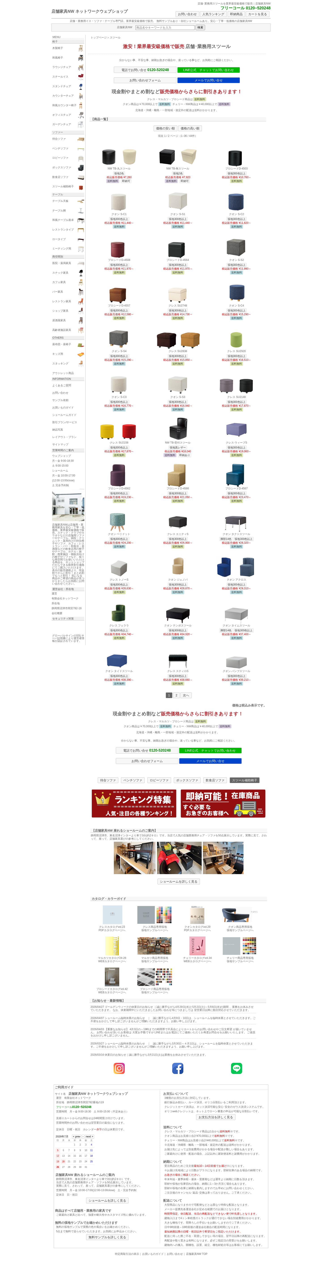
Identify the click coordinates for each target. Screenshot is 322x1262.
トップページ (99, 37)
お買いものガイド (153, 1254)
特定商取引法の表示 (127, 1254)
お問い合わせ (187, 14)
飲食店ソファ (215, 780)
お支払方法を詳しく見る (216, 1117)
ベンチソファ (132, 780)
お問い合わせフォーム (145, 80)
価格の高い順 (190, 128)
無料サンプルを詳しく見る (107, 1237)
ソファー (57, 132)
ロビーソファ (159, 780)
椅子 (55, 41)
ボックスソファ (187, 780)
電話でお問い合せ (145, 70)
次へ (186, 695)
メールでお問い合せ (209, 80)
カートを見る (257, 14)
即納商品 (236, 14)
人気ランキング (213, 14)
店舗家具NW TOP (197, 1254)
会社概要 (57, 613)
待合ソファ (108, 780)
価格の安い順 (165, 128)
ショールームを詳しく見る (178, 881)
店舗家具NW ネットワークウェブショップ (89, 11)
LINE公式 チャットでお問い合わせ (208, 70)
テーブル (57, 194)
